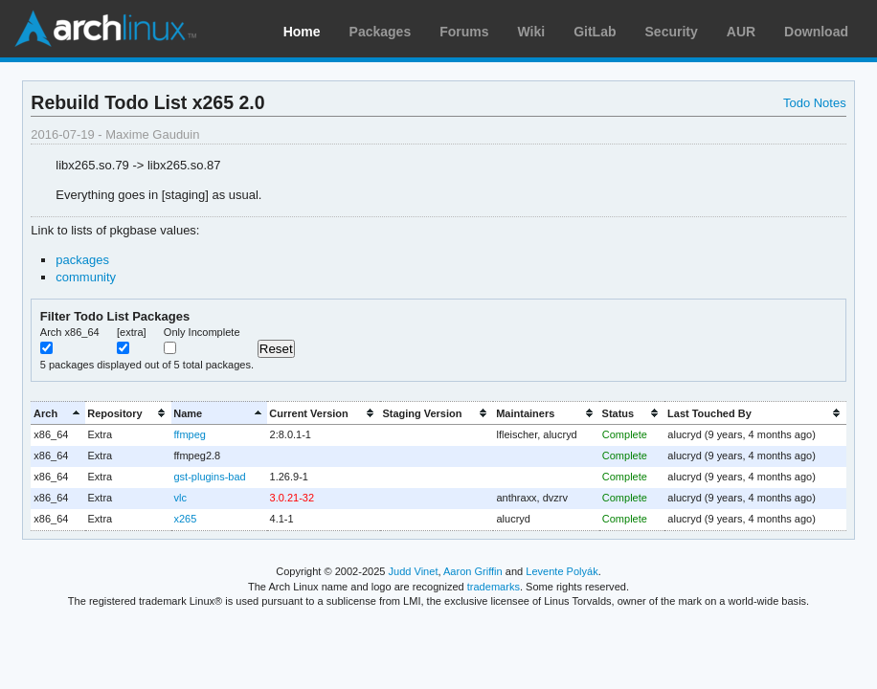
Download (816, 31)
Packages (380, 31)
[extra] (131, 332)
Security (671, 31)
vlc (180, 497)
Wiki (532, 31)
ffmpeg (190, 434)
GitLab (594, 31)
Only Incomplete (202, 332)
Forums (463, 31)
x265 (185, 518)
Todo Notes (814, 103)
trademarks (493, 586)
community (86, 277)
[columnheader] (57, 413)
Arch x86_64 (70, 332)
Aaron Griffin (473, 571)
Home (302, 31)
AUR (741, 31)
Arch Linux (105, 29)
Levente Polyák (561, 571)
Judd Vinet (413, 571)
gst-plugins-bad (210, 476)
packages (82, 260)
